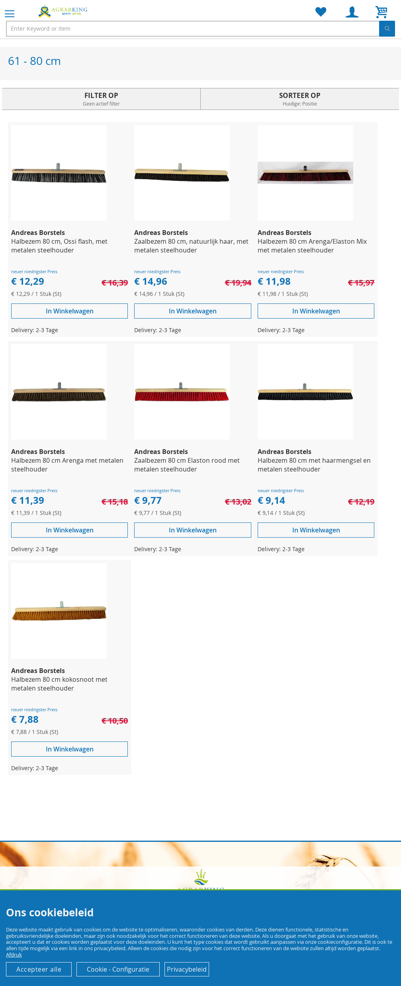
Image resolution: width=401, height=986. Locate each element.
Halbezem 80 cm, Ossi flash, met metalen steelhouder (59, 245)
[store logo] (64, 11)
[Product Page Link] (59, 218)
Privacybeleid (187, 969)
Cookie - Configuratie (118, 969)
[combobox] (200, 29)
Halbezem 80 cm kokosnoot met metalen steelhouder (59, 684)
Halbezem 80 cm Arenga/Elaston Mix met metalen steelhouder (312, 245)
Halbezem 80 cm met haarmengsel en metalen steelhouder (314, 464)
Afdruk (14, 954)
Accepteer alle (38, 969)
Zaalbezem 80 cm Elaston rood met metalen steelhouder (187, 464)
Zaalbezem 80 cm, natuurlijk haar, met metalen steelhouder (191, 245)
